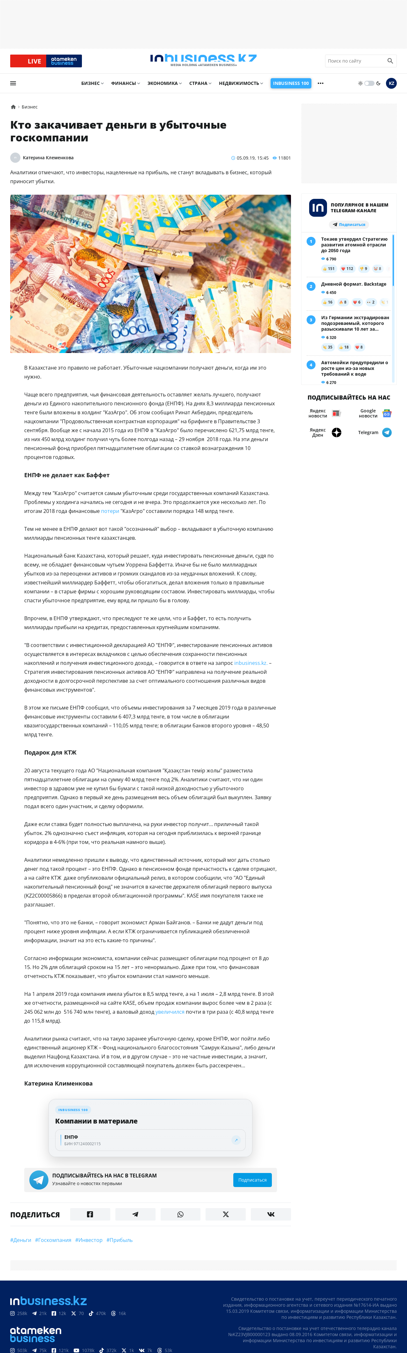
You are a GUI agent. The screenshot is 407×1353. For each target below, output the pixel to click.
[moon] (378, 87)
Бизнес (91, 87)
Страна (198, 87)
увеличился (146, 967)
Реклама (71, 1322)
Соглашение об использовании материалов (339, 1302)
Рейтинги (168, 1322)
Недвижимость (238, 87)
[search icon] (390, 63)
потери (88, 484)
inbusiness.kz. (203, 636)
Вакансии (138, 1322)
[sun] (360, 87)
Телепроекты (104, 1322)
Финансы (125, 87)
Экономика (162, 87)
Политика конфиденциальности (196, 1340)
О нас (17, 1322)
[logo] (204, 63)
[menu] (13, 87)
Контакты (42, 1322)
